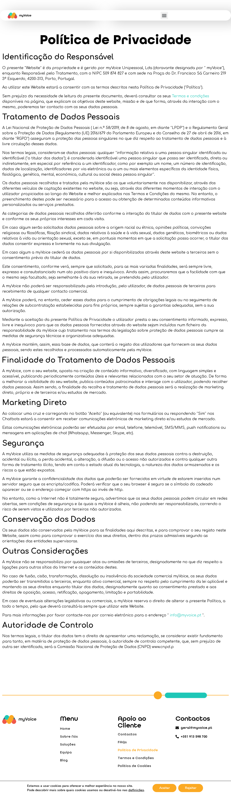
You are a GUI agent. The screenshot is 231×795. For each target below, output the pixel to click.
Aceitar (164, 788)
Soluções (68, 744)
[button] (164, 15)
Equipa (66, 752)
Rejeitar (190, 788)
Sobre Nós (69, 736)
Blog (64, 760)
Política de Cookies (134, 766)
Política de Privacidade (138, 750)
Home (65, 729)
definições (136, 790)
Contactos (127, 734)
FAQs (122, 742)
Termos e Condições (136, 758)
